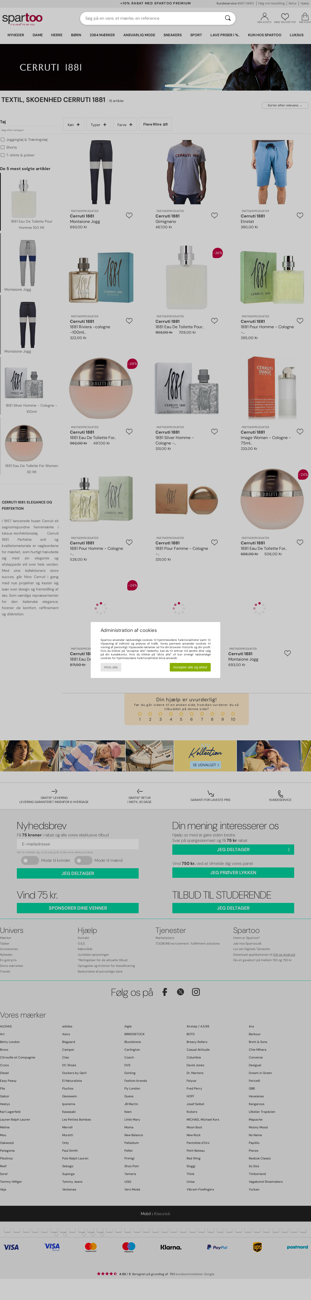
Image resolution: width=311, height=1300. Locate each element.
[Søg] (228, 18)
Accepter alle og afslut (190, 667)
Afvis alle (111, 667)
